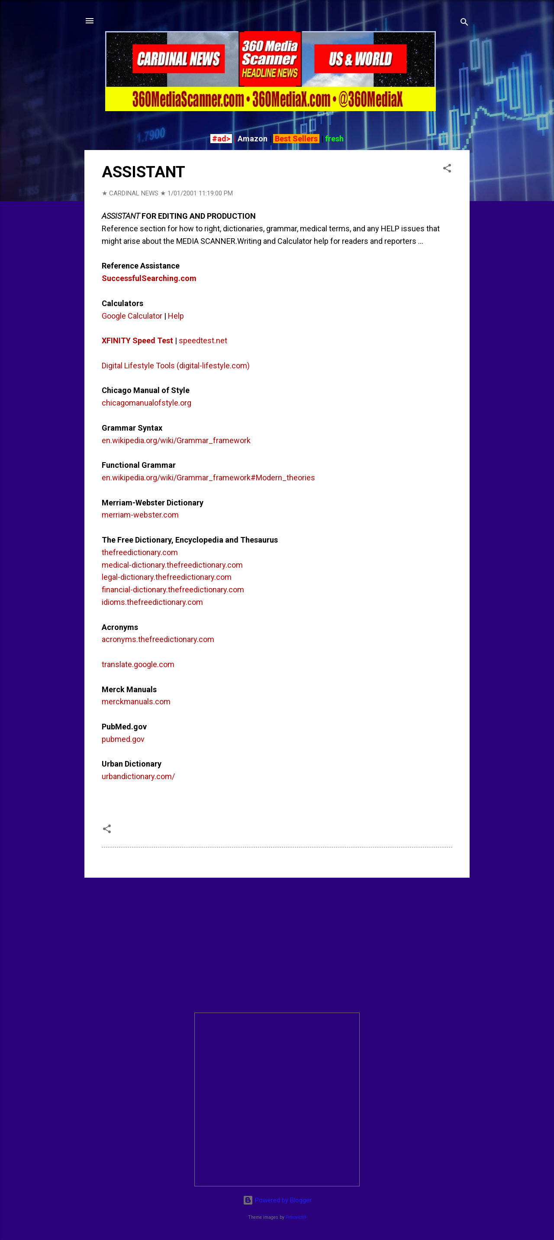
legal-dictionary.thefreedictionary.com (167, 577)
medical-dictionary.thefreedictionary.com (172, 564)
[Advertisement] (277, 945)
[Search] (464, 23)
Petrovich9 (296, 1217)
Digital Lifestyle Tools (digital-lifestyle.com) (176, 365)
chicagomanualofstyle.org (146, 402)
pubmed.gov (123, 739)
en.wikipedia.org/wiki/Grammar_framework (176, 440)
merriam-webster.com (140, 514)
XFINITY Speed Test (137, 340)
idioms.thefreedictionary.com (152, 602)
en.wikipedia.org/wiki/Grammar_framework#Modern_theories (208, 477)
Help (176, 315)
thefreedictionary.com (140, 552)
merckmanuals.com (136, 701)
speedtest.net (203, 340)
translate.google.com (138, 664)
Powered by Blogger (277, 1200)
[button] (447, 169)
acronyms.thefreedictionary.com (158, 639)
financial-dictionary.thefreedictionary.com (173, 589)
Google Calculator (132, 315)
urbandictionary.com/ (138, 776)
